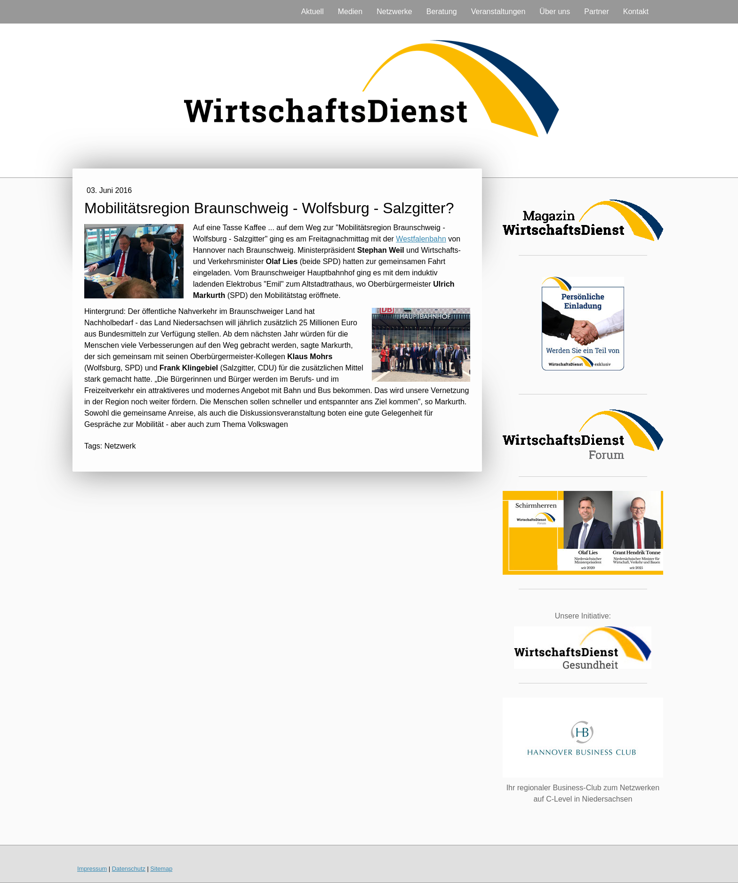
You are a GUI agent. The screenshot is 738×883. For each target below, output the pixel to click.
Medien (350, 12)
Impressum (92, 868)
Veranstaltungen (498, 12)
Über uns (554, 12)
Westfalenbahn (421, 239)
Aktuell (312, 12)
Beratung (441, 12)
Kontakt (636, 12)
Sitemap (161, 868)
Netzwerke (394, 12)
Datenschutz (128, 868)
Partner (596, 12)
